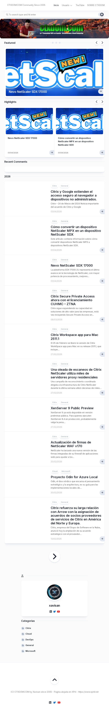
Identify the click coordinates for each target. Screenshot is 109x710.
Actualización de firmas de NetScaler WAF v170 (71, 439)
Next (102, 42)
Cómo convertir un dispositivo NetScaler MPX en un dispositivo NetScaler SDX (76, 136)
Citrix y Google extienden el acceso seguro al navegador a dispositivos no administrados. (74, 191)
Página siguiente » (54, 552)
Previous (96, 42)
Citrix (54, 181)
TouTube (80, 5)
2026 (7, 171)
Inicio (56, 5)
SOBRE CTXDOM (96, 5)
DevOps (29, 635)
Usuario (65, 5)
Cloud (55, 466)
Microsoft (66, 466)
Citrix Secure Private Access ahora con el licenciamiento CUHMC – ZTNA (73, 295)
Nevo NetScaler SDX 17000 (31, 87)
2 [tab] (53, 43)
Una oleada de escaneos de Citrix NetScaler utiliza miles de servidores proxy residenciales (76, 368)
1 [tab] (49, 43)
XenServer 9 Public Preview (72, 403)
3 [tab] (56, 43)
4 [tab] (60, 43)
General (64, 181)
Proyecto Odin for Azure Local (74, 472)
